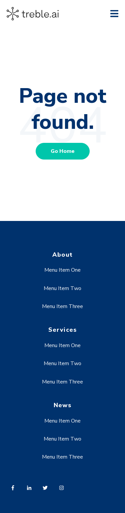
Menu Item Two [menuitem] (62, 288)
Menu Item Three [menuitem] (62, 306)
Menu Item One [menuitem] (62, 270)
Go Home (63, 151)
